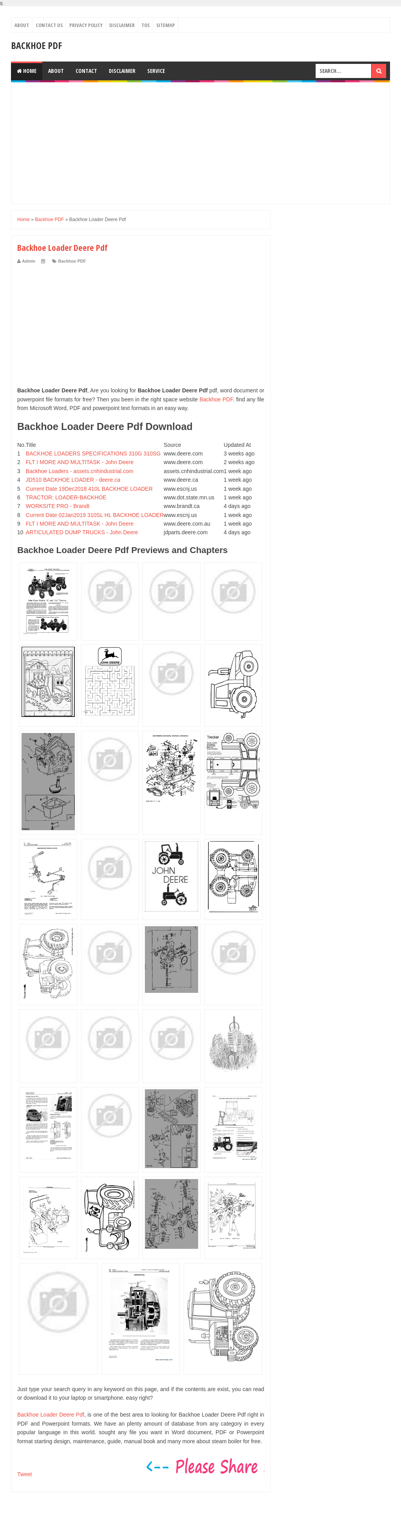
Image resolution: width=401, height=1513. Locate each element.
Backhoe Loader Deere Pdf (50, 1414)
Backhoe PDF (36, 45)
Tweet (24, 1474)
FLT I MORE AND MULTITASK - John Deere (80, 462)
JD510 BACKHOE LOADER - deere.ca (73, 480)
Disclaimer (122, 25)
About (21, 25)
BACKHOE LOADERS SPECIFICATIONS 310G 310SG (93, 453)
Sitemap (165, 25)
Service (156, 70)
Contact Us (49, 25)
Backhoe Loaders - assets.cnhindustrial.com (80, 471)
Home (26, 70)
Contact (86, 70)
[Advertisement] (200, 143)
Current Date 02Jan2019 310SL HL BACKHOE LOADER (95, 515)
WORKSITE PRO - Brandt (58, 506)
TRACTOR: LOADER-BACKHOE (66, 497)
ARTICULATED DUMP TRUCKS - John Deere (82, 532)
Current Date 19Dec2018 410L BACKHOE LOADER (89, 489)
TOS (145, 25)
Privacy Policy (86, 25)
